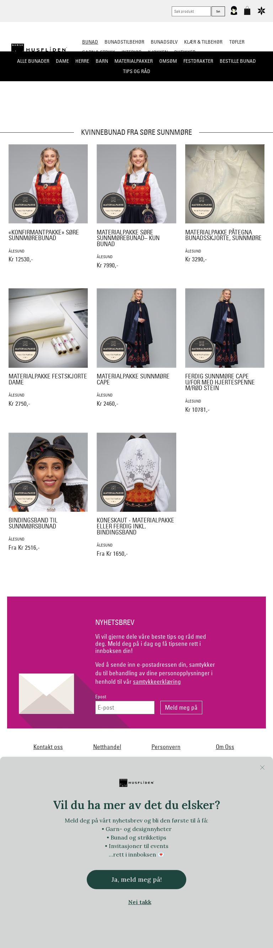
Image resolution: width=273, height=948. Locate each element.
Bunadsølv (164, 42)
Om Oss (225, 746)
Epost (100, 696)
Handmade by (87, 817)
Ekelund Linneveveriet (172, 803)
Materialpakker (133, 61)
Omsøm (168, 61)
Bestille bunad (238, 61)
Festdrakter (198, 61)
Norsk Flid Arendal (85, 803)
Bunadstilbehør (124, 42)
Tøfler (237, 42)
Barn (102, 61)
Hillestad (140, 817)
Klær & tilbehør (203, 42)
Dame (62, 61)
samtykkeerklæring (157, 681)
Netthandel (107, 746)
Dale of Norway (127, 803)
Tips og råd (136, 71)
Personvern (166, 746)
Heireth (116, 817)
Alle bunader (33, 61)
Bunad (90, 42)
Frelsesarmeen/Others (43, 817)
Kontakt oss (48, 746)
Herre (82, 61)
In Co (247, 817)
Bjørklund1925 (45, 803)
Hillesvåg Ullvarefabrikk (180, 817)
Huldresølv (223, 817)
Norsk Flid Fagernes (222, 803)
